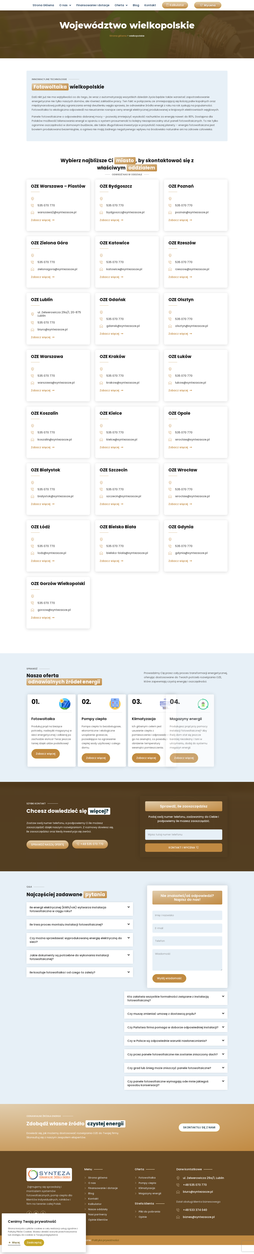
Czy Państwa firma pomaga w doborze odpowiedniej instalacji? (172, 1035)
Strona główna (118, 35)
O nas (65, 5)
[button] (208, 5)
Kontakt (150, 5)
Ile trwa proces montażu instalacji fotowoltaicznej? (66, 932)
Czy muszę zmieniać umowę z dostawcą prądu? (161, 1022)
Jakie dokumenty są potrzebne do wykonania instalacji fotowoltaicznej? (69, 964)
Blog (136, 5)
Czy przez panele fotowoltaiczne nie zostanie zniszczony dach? (172, 1062)
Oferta (120, 5)
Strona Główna (43, 5)
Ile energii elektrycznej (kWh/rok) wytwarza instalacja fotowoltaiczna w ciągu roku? (68, 916)
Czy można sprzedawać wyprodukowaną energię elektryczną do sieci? (76, 947)
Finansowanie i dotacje (92, 5)
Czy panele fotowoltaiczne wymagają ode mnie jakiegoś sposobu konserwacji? (167, 1091)
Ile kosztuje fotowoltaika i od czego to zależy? (62, 980)
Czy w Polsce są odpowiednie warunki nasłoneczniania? (167, 1049)
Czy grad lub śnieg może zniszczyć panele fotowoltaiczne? (169, 1076)
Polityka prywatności (105, 1249)
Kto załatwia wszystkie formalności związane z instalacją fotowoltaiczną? (168, 1006)
